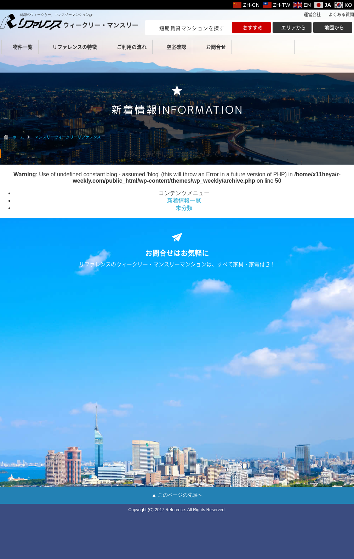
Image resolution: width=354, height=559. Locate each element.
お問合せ (216, 46)
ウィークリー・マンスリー (69, 22)
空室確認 (176, 46)
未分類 (184, 208)
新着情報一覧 (184, 201)
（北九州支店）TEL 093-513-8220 (31, 62)
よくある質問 (341, 14)
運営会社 (312, 14)
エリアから (293, 27)
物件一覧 (23, 46)
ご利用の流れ (132, 46)
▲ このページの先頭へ (177, 495)
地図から (334, 27)
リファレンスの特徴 (74, 46)
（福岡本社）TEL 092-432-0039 (265, 47)
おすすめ (253, 27)
